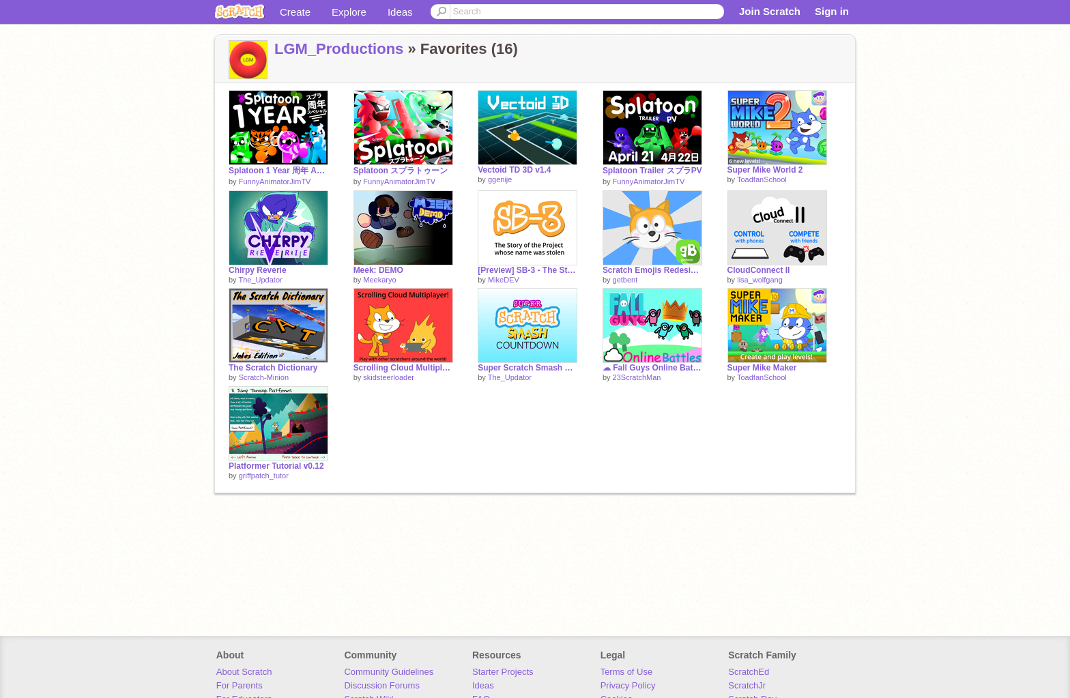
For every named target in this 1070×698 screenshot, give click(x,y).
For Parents (239, 685)
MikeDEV (503, 280)
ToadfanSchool (762, 179)
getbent (625, 280)
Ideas (400, 12)
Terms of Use (627, 672)
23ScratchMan (637, 377)
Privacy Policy (628, 685)
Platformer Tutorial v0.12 (276, 466)
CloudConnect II (758, 270)
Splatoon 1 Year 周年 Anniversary (278, 170)
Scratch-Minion (264, 377)
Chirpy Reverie (258, 270)
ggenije (500, 179)
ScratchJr (747, 685)
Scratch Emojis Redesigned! (652, 270)
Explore (349, 12)
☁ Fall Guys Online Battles (652, 368)
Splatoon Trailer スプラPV (652, 170)
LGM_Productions (338, 48)
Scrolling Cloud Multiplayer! (403, 368)
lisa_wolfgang (760, 280)
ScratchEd (748, 672)
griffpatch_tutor (264, 475)
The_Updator (260, 280)
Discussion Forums (382, 685)
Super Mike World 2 (765, 170)
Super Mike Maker (762, 368)
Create (295, 12)
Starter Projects (503, 672)
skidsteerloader (388, 377)
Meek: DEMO (378, 270)
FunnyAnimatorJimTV (275, 181)
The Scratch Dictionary (273, 368)
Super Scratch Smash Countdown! (527, 368)
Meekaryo (379, 280)
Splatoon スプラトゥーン (400, 170)
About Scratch (244, 672)
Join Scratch (769, 11)
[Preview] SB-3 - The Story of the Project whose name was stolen (527, 270)
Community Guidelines (388, 672)
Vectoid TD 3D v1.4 (514, 170)
